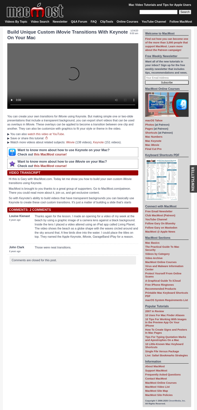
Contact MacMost (156, 378)
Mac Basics (152, 242)
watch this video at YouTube (46, 134)
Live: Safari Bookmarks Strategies (166, 355)
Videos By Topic (16, 21)
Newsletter (60, 21)
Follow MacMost (180, 21)
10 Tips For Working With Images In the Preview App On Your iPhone (165, 322)
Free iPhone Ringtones (159, 284)
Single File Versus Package (162, 351)
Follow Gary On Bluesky (160, 223)
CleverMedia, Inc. (177, 401)
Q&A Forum (79, 21)
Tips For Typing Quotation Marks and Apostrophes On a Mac (165, 339)
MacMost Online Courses (161, 262)
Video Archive (154, 258)
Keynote (98, 142)
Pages (149, 128)
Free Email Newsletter (159, 211)
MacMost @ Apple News (160, 231)
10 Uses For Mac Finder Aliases (164, 315)
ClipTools (106, 21)
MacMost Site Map (156, 390)
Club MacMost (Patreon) (160, 215)
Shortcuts (151, 132)
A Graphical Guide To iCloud (163, 280)
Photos (149, 124)
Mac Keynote (153, 140)
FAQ (94, 21)
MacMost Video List (157, 386)
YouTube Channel (154, 21)
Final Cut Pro (153, 148)
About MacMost (155, 366)
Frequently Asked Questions (163, 374)
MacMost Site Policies (159, 395)
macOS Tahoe (154, 120)
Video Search (40, 21)
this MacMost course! (50, 154)
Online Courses (127, 21)
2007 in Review (154, 311)
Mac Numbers (153, 136)
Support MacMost (156, 370)
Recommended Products (160, 288)
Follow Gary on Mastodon (161, 227)
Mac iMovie (152, 144)
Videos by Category (157, 253)
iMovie (70, 142)
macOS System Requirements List (166, 300)
